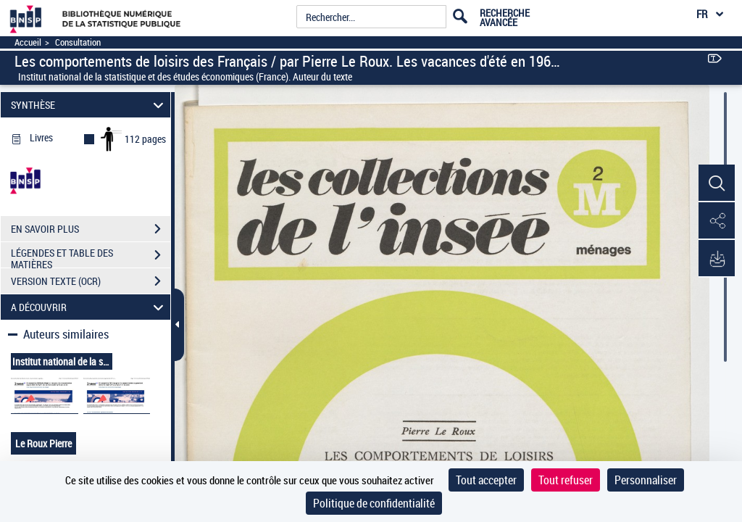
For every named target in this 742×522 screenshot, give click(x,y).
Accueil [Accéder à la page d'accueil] (27, 42)
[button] (717, 183)
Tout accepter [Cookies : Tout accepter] (486, 480)
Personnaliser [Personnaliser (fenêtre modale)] (645, 480)
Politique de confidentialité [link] (374, 503)
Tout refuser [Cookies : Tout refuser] (565, 480)
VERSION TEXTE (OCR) (90, 281)
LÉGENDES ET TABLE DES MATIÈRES (90, 256)
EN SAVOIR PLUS (90, 229)
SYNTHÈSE (89, 104)
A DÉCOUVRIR (89, 307)
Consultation (78, 42)
